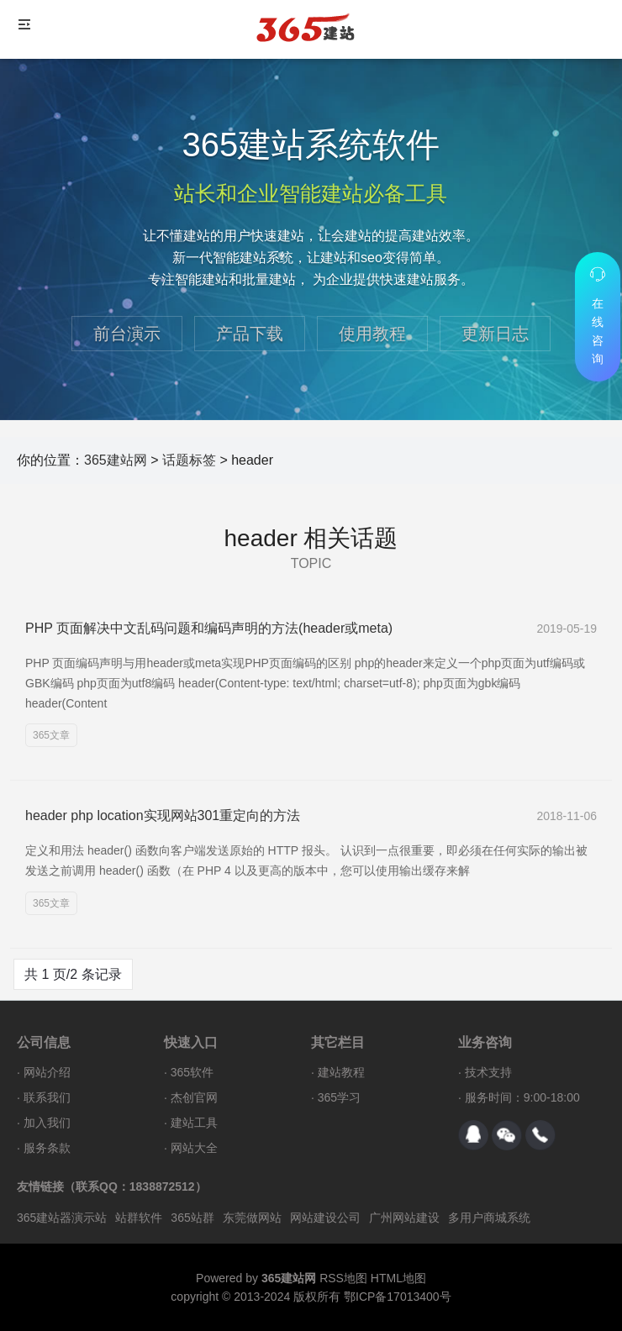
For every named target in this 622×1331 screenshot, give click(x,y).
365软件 (192, 1072)
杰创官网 (194, 1097)
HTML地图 (398, 1278)
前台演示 (127, 333)
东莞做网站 (252, 1217)
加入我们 (47, 1122)
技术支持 (488, 1072)
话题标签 (189, 460)
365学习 (339, 1097)
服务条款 (47, 1148)
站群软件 (138, 1217)
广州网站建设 (404, 1217)
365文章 (51, 735)
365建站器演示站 (62, 1217)
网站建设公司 (325, 1217)
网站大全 (194, 1148)
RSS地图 (343, 1278)
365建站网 (115, 460)
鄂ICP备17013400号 (397, 1296)
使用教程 (372, 333)
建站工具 (194, 1122)
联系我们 (47, 1097)
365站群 (192, 1217)
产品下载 (249, 333)
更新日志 (495, 333)
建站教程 (341, 1072)
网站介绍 (47, 1072)
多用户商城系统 (489, 1217)
